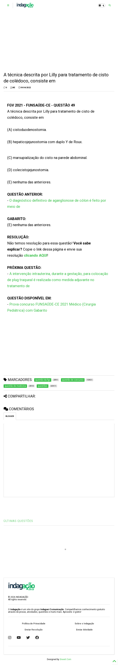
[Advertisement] (59, 41)
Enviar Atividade (84, 629)
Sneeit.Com (65, 659)
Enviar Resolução (34, 629)
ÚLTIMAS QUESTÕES (18, 521)
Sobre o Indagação (84, 623)
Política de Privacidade (33, 623)
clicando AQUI (35, 255)
